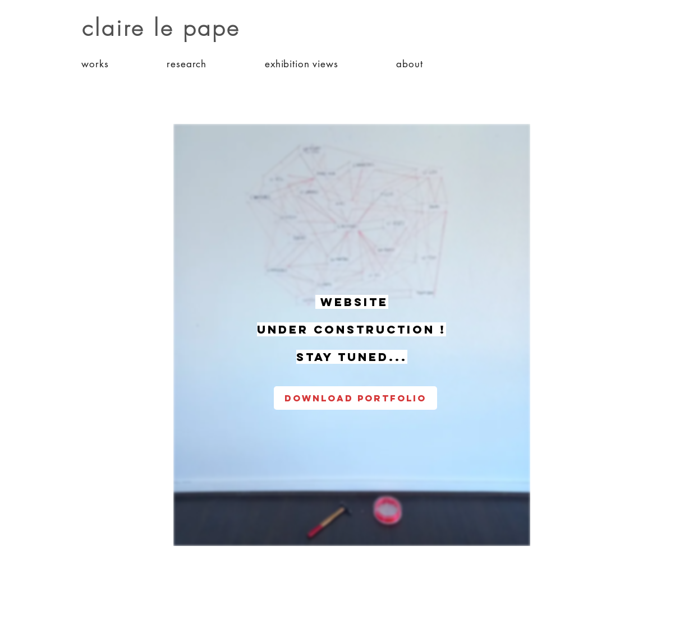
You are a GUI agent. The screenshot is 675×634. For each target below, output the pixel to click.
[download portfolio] (355, 398)
